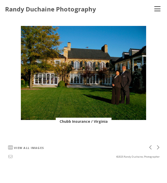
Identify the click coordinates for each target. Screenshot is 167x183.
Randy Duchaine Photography (50, 9)
